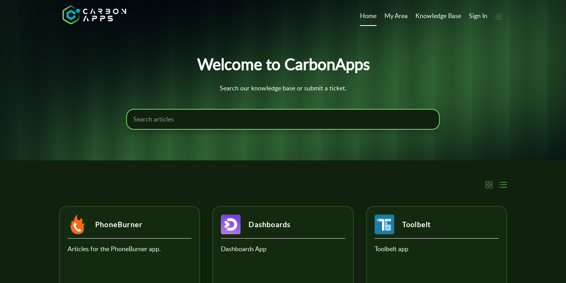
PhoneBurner (118, 224)
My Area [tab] (396, 15)
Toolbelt (416, 224)
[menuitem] (478, 16)
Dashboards (269, 224)
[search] (283, 119)
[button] (499, 16)
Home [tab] (368, 15)
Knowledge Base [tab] (438, 15)
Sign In (478, 15)
